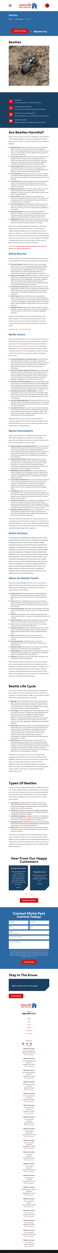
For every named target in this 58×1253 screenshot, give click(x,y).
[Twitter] (31, 1044)
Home (29, 1022)
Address (11, 932)
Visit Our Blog (16, 996)
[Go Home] (10, 19)
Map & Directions (29, 1054)
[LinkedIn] (35, 1044)
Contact (29, 1024)
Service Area (29, 1030)
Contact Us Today (20, 31)
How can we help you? (15, 942)
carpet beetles (22, 346)
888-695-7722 (40, 31)
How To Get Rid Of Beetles (23, 329)
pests (42, 819)
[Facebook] (23, 1044)
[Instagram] (27, 1044)
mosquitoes (27, 298)
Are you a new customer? (15, 936)
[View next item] (31, 894)
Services (29, 1027)
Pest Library (29, 1033)
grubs (19, 712)
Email (31, 926)
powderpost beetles (21, 266)
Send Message (29, 962)
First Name (12, 921)
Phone (11, 926)
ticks (34, 298)
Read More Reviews (29, 900)
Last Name (32, 921)
